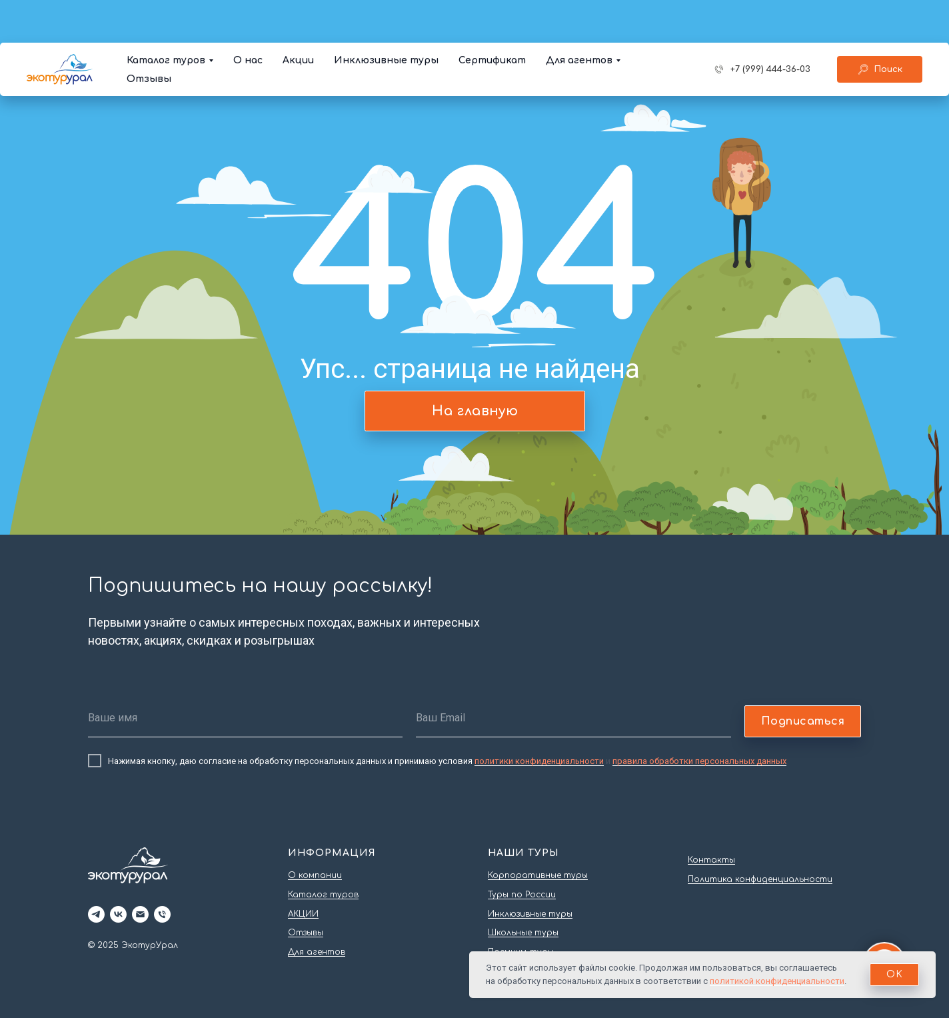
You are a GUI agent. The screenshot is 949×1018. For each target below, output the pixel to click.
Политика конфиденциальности (760, 879)
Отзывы (149, 36)
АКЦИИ (303, 914)
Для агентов (579, 18)
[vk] (118, 914)
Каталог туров (166, 18)
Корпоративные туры (538, 875)
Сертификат (492, 18)
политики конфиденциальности (539, 761)
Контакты (711, 860)
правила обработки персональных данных (699, 761)
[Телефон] (162, 914)
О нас (248, 18)
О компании (315, 875)
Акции (298, 18)
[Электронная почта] (140, 914)
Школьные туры (523, 932)
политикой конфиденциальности (777, 981)
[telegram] (96, 914)
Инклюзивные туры (386, 18)
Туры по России (522, 894)
